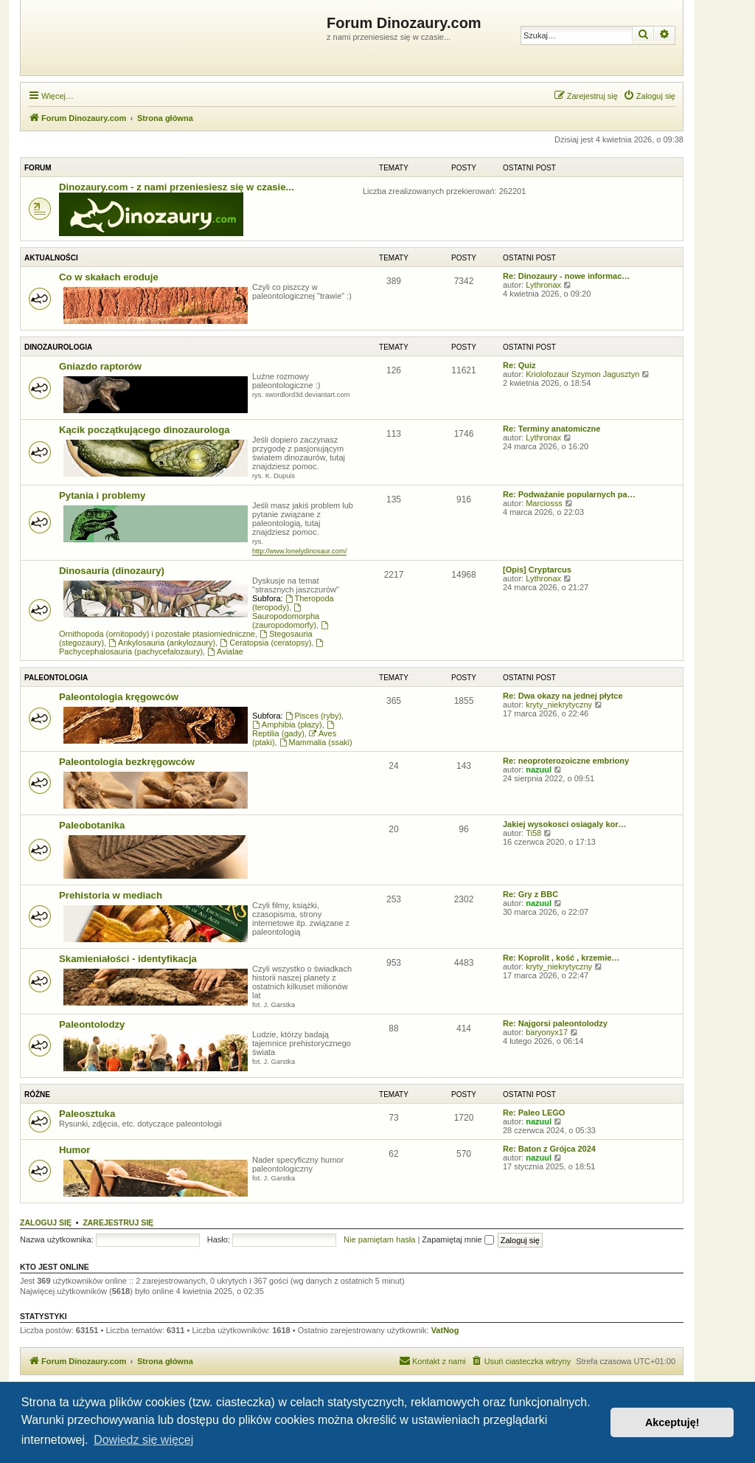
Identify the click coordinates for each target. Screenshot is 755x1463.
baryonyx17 (547, 1032)
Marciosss (544, 503)
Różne (37, 1094)
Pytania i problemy (102, 495)
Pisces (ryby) (313, 715)
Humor (75, 1149)
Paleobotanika (92, 825)
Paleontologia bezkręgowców (127, 761)
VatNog (445, 1330)
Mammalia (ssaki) (315, 742)
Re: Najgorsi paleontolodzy (555, 1023)
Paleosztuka (87, 1113)
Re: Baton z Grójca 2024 (549, 1148)
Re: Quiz (519, 365)
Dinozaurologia (58, 347)
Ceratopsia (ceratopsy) (265, 642)
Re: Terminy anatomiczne (551, 428)
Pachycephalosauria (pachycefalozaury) (192, 647)
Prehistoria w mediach (110, 895)
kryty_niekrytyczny (559, 704)
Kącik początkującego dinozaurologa (144, 429)
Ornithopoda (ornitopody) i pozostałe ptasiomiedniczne (194, 629)
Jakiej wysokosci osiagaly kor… (565, 824)
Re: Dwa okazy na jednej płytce (563, 695)
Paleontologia (56, 678)
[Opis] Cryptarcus (537, 569)
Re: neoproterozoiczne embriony (566, 760)
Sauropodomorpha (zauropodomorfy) (285, 616)
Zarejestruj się (118, 1222)
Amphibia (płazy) (287, 724)
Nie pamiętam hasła (379, 1239)
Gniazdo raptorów (100, 366)
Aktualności (51, 258)
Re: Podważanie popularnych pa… (569, 494)
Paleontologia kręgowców (118, 696)
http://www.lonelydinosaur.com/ (299, 551)
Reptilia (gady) (294, 729)
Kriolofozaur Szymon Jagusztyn (582, 374)
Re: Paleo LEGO (534, 1112)
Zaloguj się (46, 1222)
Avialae (225, 651)
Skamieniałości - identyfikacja (128, 958)
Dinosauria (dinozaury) (111, 570)
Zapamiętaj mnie (457, 1239)
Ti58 (533, 833)
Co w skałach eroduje (109, 277)
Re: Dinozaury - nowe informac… (566, 275)
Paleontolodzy (92, 1024)
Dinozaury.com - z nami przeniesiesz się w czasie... (176, 187)
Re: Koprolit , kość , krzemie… (561, 957)
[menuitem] (649, 96)
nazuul (539, 769)
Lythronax (543, 284)
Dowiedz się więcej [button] (143, 1439)
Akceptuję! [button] (672, 1422)
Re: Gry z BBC (530, 894)
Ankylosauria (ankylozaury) (161, 642)
